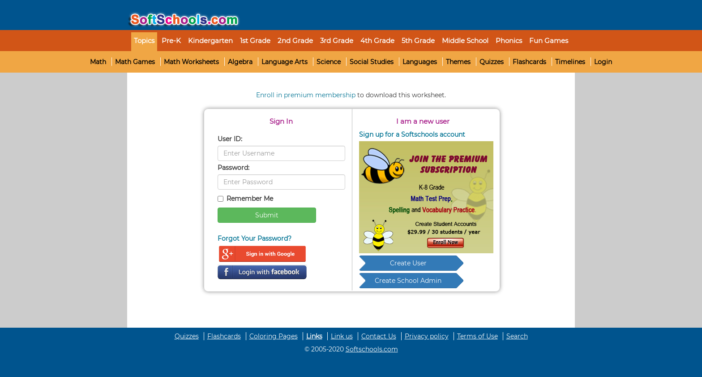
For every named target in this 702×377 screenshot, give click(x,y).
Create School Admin (408, 281)
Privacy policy (427, 336)
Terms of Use (477, 336)
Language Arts (284, 62)
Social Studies (372, 62)
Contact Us (378, 336)
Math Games (135, 62)
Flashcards (529, 62)
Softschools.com (372, 349)
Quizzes (491, 62)
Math (98, 62)
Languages (419, 62)
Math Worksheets (191, 62)
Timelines (570, 62)
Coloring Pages (273, 336)
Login (603, 62)
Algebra (240, 62)
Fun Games (548, 40)
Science (329, 62)
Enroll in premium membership (305, 95)
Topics (144, 40)
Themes (458, 62)
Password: (233, 168)
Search (517, 336)
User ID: (230, 139)
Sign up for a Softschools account (412, 134)
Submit (266, 215)
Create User (408, 263)
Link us (342, 336)
